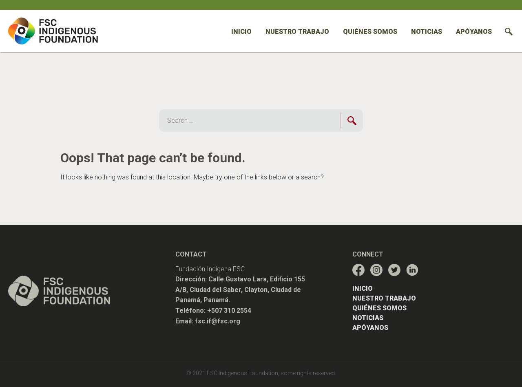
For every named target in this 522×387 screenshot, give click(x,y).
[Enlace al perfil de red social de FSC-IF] (358, 270)
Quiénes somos (370, 31)
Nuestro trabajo (297, 31)
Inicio (241, 31)
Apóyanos (474, 31)
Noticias (426, 31)
